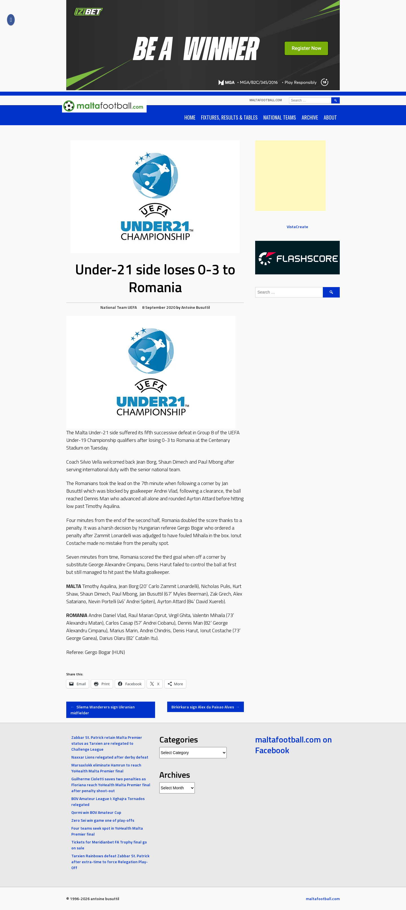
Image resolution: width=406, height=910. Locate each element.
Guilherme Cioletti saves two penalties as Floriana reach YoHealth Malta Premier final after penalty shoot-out (110, 785)
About (330, 117)
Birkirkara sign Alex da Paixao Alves (205, 707)
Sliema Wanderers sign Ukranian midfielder (102, 710)
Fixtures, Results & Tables (229, 117)
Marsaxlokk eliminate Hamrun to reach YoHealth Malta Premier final (106, 768)
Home (189, 117)
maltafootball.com (266, 100)
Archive (310, 117)
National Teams (279, 117)
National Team (113, 307)
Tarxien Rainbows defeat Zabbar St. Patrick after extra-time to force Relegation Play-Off (110, 862)
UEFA (132, 307)
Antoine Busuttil (195, 307)
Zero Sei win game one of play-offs (102, 820)
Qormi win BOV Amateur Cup (96, 812)
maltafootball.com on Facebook (293, 745)
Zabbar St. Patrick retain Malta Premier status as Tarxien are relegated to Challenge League (106, 743)
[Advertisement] (290, 175)
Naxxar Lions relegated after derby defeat (109, 757)
